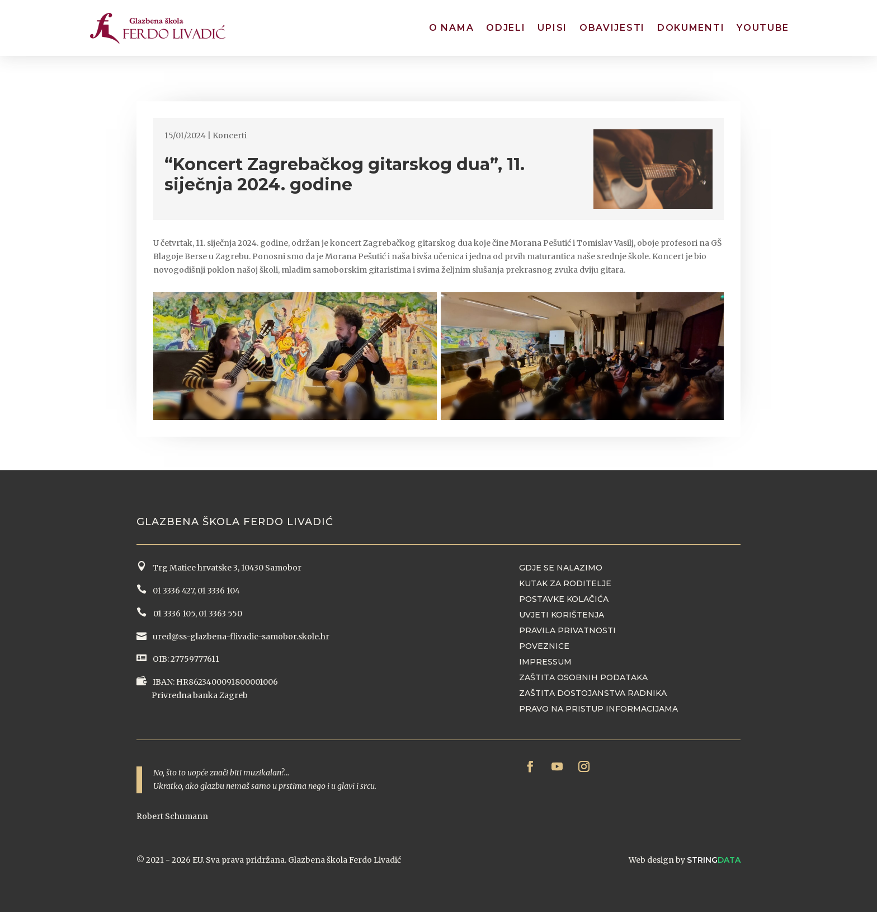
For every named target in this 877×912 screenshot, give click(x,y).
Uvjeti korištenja (561, 615)
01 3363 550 (220, 614)
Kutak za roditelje (565, 583)
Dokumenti (690, 27)
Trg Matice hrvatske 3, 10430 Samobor (225, 568)
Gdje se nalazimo (560, 568)
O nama (451, 27)
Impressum (545, 662)
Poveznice (544, 646)
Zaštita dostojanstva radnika (593, 693)
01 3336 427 (171, 591)
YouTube (763, 27)
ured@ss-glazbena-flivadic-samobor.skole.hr (240, 637)
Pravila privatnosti (567, 630)
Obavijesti (612, 27)
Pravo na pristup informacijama (598, 709)
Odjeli (505, 27)
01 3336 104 (218, 591)
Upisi (552, 27)
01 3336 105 (173, 614)
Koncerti (230, 135)
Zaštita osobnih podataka (583, 677)
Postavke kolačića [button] (564, 599)
